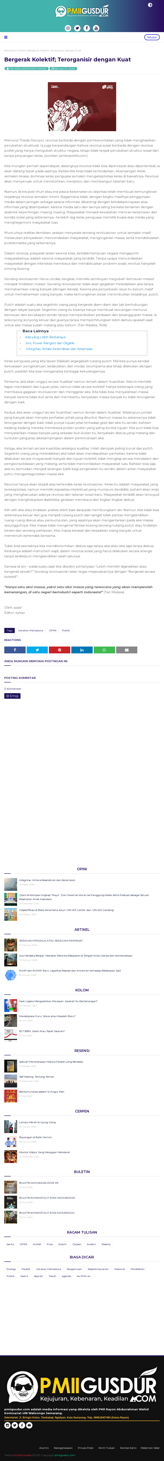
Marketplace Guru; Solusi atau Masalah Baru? (47, 1016)
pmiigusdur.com (64, 1455)
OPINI (52, 630)
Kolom (63, 1244)
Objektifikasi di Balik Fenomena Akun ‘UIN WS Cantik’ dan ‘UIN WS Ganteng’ (66, 910)
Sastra (24, 1276)
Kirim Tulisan (107, 1447)
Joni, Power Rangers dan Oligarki (49, 343)
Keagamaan (74, 1269)
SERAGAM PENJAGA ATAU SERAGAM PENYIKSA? (51, 940)
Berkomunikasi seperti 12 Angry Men (41, 1091)
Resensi (106, 1244)
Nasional (119, 1269)
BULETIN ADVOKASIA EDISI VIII (38, 1182)
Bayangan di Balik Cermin (35, 1137)
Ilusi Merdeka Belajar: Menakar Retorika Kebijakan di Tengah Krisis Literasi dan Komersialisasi (75, 955)
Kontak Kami (128, 1447)
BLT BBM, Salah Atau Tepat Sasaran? (42, 1031)
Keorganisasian (63, 1447)
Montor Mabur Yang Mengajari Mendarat (44, 1152)
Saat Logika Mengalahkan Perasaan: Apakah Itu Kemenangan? (58, 1001)
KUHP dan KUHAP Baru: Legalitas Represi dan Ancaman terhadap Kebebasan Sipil (70, 970)
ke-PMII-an (84, 1276)
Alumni (44, 1447)
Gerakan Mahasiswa (30, 630)
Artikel (37, 1244)
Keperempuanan (98, 1269)
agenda (66, 1276)
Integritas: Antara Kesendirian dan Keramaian (59, 349)
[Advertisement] (82, 830)
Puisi (50, 1244)
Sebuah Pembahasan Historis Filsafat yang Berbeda (51, 1061)
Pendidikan (138, 1269)
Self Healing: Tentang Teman (36, 1076)
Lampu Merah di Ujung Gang (37, 1122)
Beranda (9, 50)
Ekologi (11, 1269)
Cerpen (76, 1244)
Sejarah (38, 1276)
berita (10, 1244)
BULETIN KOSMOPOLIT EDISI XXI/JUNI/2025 (47, 1197)
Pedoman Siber (150, 1447)
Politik (21, 50)
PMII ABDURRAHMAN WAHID (28, 68)
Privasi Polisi (85, 1447)
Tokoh (52, 1276)
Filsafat (26, 1269)
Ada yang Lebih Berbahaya (45, 337)
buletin (91, 1244)
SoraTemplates (22, 1455)
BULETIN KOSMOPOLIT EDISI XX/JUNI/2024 (47, 1212)
